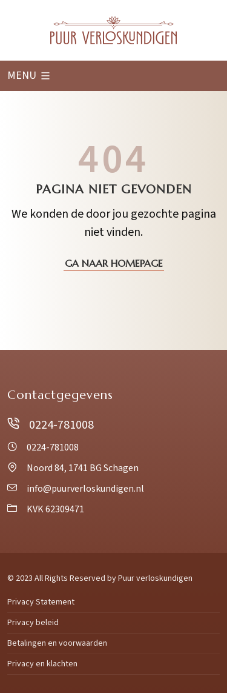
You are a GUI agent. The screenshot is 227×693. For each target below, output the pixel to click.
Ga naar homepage (114, 263)
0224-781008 (50, 425)
